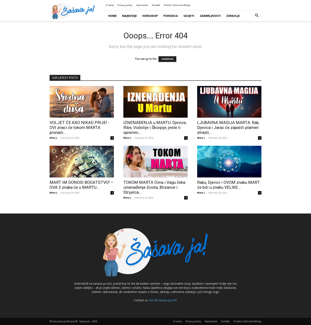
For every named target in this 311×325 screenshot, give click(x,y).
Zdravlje (233, 16)
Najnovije (129, 16)
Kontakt (156, 5)
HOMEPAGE (167, 59)
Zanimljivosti (210, 16)
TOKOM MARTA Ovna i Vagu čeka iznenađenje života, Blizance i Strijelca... (154, 187)
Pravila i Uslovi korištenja (177, 5)
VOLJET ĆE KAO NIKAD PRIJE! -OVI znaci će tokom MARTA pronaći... (79, 127)
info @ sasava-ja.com (163, 300)
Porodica (170, 16)
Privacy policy (125, 5)
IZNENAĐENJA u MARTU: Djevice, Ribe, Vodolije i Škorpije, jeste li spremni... (155, 127)
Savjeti (188, 16)
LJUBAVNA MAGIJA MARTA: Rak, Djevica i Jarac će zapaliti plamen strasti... (228, 127)
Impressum (142, 5)
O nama (110, 5)
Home (112, 16)
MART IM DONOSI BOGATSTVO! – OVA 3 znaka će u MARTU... (81, 185)
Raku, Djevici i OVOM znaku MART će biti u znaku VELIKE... (228, 185)
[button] (256, 16)
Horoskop (150, 16)
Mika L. (54, 137)
